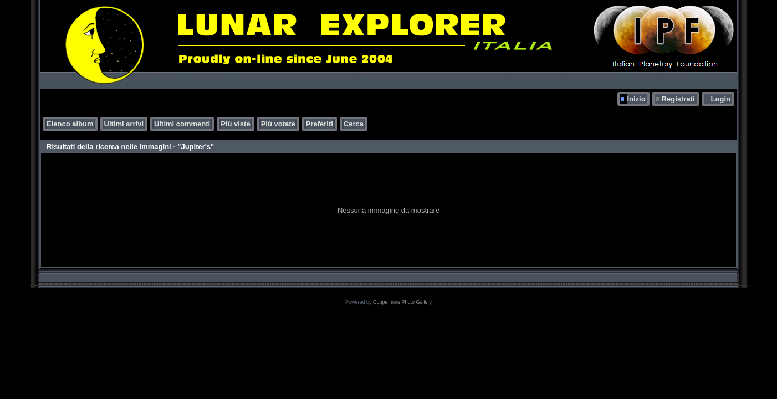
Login (720, 99)
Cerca (354, 124)
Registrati (678, 99)
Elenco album (70, 124)
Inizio (636, 99)
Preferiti (319, 124)
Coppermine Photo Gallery (402, 302)
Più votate (278, 124)
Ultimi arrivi (124, 124)
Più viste (235, 124)
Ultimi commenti (182, 124)
